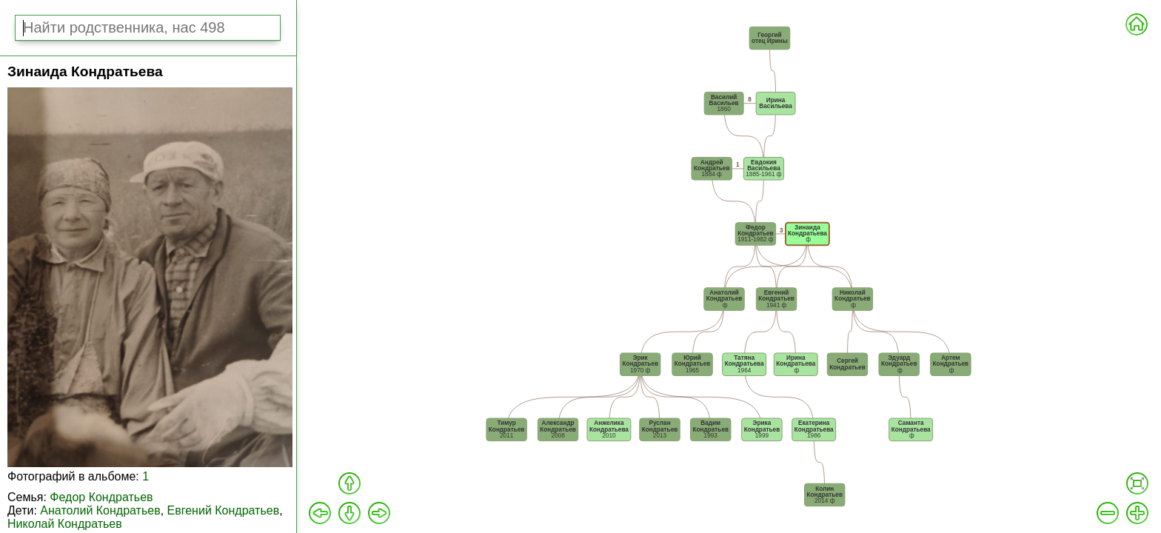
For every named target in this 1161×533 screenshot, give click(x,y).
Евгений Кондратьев (223, 510)
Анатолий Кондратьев (100, 510)
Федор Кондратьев (101, 497)
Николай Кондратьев (64, 523)
